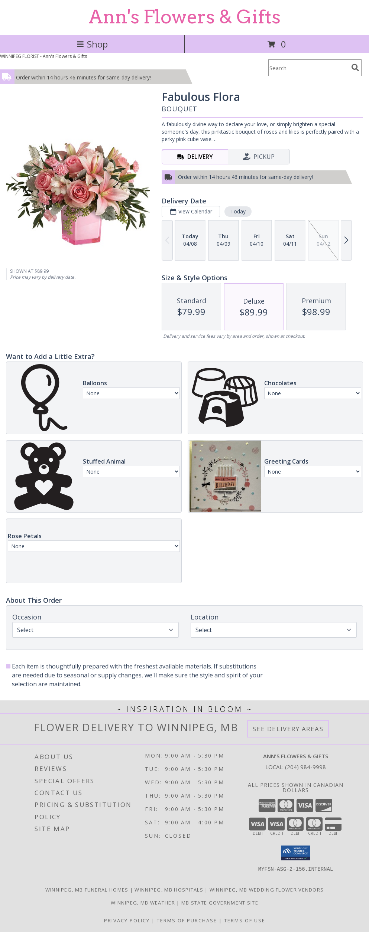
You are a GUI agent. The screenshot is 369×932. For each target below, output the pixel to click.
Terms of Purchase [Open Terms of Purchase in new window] (187, 920)
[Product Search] (308, 68)
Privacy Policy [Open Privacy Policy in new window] (127, 920)
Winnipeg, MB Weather (143, 902)
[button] (295, 853)
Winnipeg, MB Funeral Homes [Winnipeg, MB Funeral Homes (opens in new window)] (87, 889)
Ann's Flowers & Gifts (184, 17)
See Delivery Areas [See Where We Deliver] (288, 729)
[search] (355, 67)
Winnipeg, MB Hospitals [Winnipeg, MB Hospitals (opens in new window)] (169, 889)
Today (238, 211)
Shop (92, 44)
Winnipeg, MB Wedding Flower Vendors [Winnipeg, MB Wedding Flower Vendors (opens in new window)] (267, 889)
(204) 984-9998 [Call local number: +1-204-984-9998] (305, 767)
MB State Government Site (219, 902)
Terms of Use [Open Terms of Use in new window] (244, 920)
